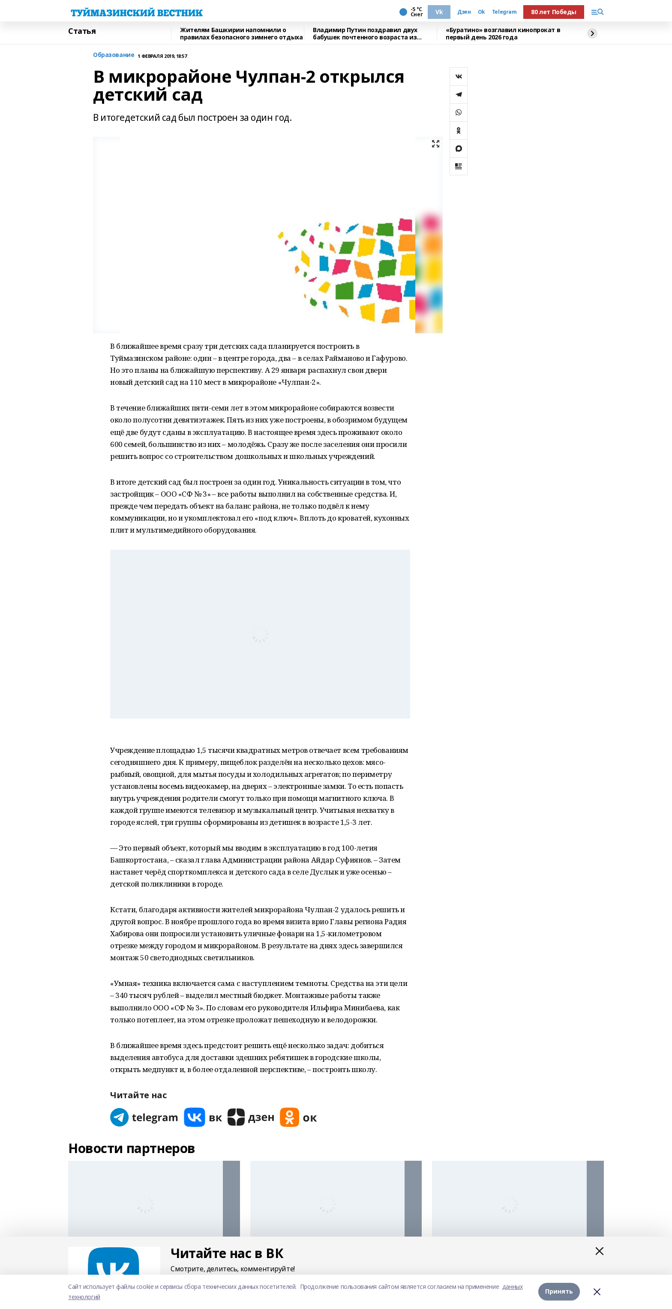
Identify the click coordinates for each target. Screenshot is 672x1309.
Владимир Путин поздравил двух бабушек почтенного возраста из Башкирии (365, 34)
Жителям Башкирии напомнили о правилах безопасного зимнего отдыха (241, 34)
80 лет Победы (553, 12)
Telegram (504, 12)
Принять (559, 1292)
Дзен (464, 12)
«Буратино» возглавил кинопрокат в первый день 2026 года (503, 34)
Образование (113, 55)
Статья (82, 31)
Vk (439, 12)
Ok (481, 12)
